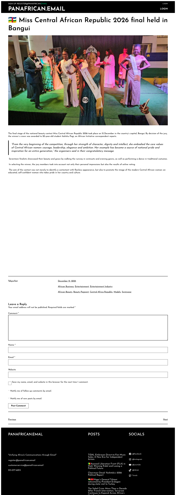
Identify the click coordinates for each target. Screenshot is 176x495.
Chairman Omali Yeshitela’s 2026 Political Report (105, 474)
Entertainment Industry (101, 287)
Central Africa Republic (101, 292)
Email (11, 357)
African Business (66, 287)
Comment (13, 313)
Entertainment (82, 287)
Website (12, 370)
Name (11, 345)
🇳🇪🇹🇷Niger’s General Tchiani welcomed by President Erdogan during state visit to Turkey (104, 481)
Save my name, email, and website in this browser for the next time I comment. (50, 382)
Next (165, 420)
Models (117, 292)
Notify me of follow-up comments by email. (31, 391)
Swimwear (126, 292)
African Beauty (65, 292)
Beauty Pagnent (81, 292)
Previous (12, 420)
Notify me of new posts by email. (26, 399)
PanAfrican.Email (36, 9)
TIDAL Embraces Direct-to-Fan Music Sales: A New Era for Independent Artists (107, 457)
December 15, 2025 (67, 281)
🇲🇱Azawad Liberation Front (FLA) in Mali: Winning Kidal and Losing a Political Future (106, 466)
